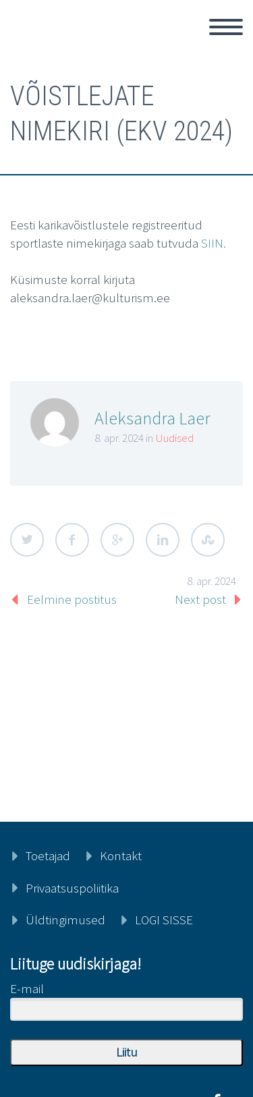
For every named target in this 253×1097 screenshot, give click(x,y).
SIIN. (213, 243)
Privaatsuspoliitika (72, 888)
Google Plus (117, 540)
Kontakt (121, 855)
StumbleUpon (208, 540)
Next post (200, 599)
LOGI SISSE (164, 919)
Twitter (27, 540)
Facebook (72, 540)
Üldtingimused (65, 919)
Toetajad (48, 855)
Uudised (175, 437)
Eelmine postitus (72, 599)
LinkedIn (162, 540)
